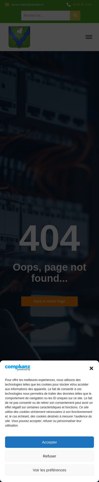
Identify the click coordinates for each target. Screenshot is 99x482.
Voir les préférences (49, 470)
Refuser (49, 456)
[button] (91, 368)
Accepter (49, 442)
